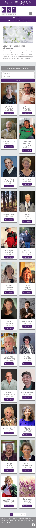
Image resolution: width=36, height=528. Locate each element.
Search (18, 80)
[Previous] (22, 514)
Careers (21, 519)
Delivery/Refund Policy (15, 520)
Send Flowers (18, 18)
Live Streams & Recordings (18, 21)
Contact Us (14, 519)
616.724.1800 (5, 519)
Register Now (26, 4)
